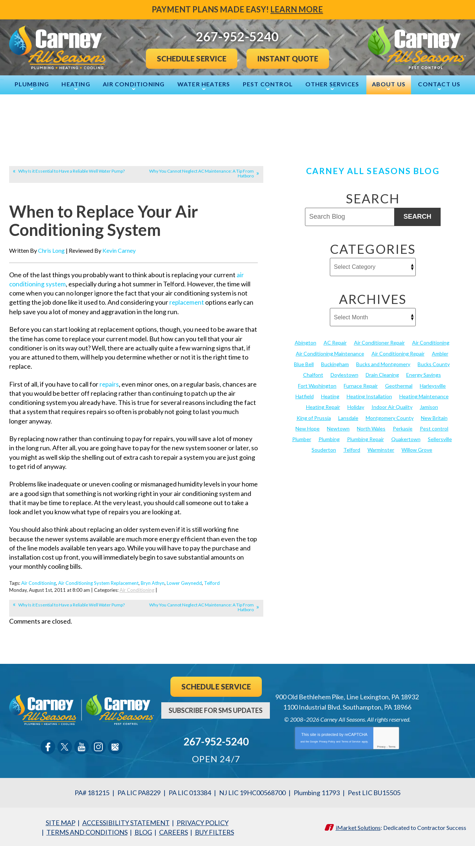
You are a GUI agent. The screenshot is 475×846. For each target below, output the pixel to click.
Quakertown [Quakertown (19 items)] (406, 439)
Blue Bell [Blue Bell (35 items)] (304, 364)
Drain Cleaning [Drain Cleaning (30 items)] (382, 375)
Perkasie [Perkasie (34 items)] (402, 428)
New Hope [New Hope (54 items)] (307, 428)
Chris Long (51, 250)
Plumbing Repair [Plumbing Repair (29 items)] (365, 439)
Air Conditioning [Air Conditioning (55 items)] (430, 342)
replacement (187, 302)
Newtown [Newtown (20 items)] (338, 428)
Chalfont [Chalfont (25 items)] (313, 375)
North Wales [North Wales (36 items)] (371, 428)
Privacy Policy (327, 740)
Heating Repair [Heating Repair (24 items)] (323, 406)
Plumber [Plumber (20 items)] (301, 439)
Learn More (297, 9)
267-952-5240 (216, 740)
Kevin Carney (119, 250)
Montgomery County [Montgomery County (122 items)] (390, 417)
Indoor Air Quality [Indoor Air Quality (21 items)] (392, 406)
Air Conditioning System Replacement (98, 582)
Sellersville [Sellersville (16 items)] (440, 439)
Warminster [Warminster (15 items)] (380, 449)
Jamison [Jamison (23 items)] (429, 406)
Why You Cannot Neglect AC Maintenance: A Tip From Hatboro (201, 173)
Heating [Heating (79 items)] (330, 396)
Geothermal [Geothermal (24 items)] (398, 385)
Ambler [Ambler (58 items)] (440, 353)
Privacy (381, 745)
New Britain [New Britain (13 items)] (434, 417)
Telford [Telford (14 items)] (351, 449)
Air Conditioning (38, 582)
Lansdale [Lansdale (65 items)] (348, 417)
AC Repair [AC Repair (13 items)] (335, 342)
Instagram (98, 745)
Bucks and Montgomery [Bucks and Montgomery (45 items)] (383, 364)
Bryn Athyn (153, 582)
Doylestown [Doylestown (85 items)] (344, 375)
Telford (212, 582)
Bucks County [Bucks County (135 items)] (434, 364)
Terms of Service (351, 740)
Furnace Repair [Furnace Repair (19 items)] (361, 385)
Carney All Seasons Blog (372, 171)
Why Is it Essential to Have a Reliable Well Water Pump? (71, 171)
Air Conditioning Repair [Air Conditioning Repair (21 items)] (398, 353)
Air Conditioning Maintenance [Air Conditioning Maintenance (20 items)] (330, 353)
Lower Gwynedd (184, 582)
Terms (392, 745)
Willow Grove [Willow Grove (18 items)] (417, 449)
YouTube (81, 745)
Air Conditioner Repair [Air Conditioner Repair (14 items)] (379, 342)
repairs (109, 383)
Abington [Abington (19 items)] (305, 342)
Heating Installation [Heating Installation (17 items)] (369, 396)
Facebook (48, 745)
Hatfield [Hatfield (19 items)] (304, 396)
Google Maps (115, 745)
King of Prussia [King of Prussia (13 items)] (314, 417)
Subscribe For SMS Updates (216, 709)
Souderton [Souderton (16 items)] (324, 449)
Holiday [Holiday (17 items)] (355, 406)
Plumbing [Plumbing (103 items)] (329, 439)
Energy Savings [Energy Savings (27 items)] (423, 375)
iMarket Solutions (358, 825)
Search (417, 216)
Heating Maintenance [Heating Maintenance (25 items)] (424, 396)
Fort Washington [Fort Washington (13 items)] (317, 385)
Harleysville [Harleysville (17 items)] (433, 385)
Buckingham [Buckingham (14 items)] (335, 364)
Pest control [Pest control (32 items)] (434, 428)
